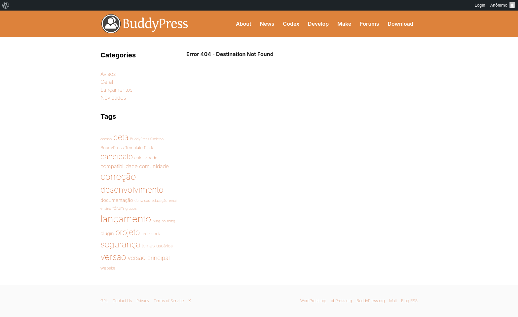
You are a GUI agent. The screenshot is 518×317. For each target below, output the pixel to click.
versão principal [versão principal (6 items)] (149, 257)
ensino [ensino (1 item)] (105, 208)
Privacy (142, 300)
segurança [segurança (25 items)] (120, 244)
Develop (318, 23)
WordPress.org (313, 300)
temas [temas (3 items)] (148, 246)
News (267, 23)
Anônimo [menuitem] (502, 5)
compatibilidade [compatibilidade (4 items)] (119, 166)
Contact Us (122, 300)
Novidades (113, 97)
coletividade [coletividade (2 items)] (145, 157)
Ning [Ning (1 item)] (156, 221)
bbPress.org (341, 300)
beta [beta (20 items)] (121, 137)
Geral (106, 82)
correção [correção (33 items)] (118, 176)
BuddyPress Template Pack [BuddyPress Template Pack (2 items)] (126, 147)
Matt (393, 300)
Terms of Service (169, 300)
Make (344, 23)
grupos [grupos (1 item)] (131, 208)
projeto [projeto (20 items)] (127, 232)
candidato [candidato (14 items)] (116, 156)
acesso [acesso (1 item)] (106, 139)
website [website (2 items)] (107, 267)
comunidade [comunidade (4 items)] (154, 166)
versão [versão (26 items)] (113, 257)
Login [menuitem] (480, 5)
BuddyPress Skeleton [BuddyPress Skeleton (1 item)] (147, 139)
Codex (291, 23)
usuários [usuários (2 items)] (164, 245)
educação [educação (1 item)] (159, 201)
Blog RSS (409, 300)
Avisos (108, 74)
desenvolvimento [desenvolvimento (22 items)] (132, 190)
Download (400, 23)
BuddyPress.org (370, 300)
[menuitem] (6, 5)
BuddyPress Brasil (144, 24)
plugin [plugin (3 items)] (107, 234)
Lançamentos (116, 89)
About (243, 23)
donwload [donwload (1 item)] (142, 201)
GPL (104, 300)
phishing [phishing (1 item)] (168, 221)
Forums (369, 23)
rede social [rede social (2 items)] (152, 233)
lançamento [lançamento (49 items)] (125, 219)
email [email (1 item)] (173, 201)
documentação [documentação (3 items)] (116, 200)
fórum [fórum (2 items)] (118, 208)
